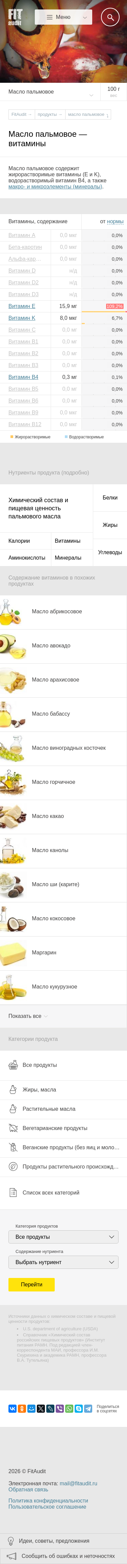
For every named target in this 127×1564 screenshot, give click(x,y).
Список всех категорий (43, 1192)
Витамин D (21, 271)
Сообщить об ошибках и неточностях (68, 1556)
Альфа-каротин (27, 259)
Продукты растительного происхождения (66, 1166)
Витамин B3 (23, 365)
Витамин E (21, 306)
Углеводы (110, 552)
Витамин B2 (23, 353)
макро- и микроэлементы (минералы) (55, 186)
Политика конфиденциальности (48, 1501)
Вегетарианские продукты (47, 1128)
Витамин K (21, 318)
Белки (110, 498)
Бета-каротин (25, 247)
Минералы (68, 558)
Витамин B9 (23, 412)
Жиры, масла (32, 1089)
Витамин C (21, 330)
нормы (115, 221)
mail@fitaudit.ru (78, 1483)
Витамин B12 (24, 424)
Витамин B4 (23, 377)
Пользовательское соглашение (47, 1507)
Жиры (110, 525)
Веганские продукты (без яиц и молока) (65, 1147)
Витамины (67, 541)
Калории (19, 541)
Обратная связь (28, 1489)
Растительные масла (41, 1108)
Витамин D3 (23, 294)
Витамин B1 (23, 341)
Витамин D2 (23, 282)
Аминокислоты (26, 558)
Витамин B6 (23, 401)
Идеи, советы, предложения (54, 1541)
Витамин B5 (23, 389)
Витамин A (21, 235)
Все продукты (32, 1065)
